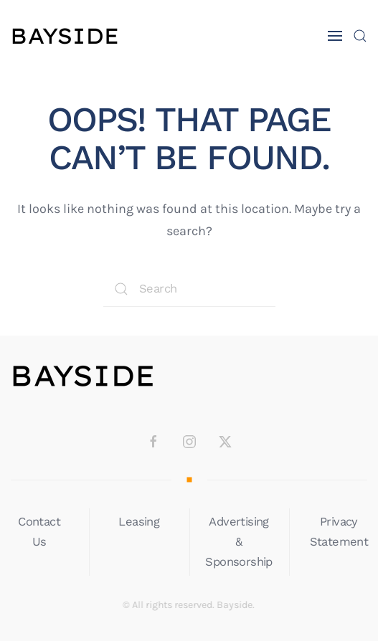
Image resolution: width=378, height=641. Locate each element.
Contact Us (39, 532)
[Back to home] (64, 36)
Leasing (138, 521)
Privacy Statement (339, 532)
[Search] (189, 289)
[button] (335, 36)
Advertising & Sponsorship (239, 542)
